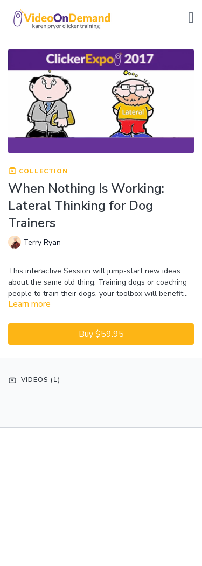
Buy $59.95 (101, 334)
